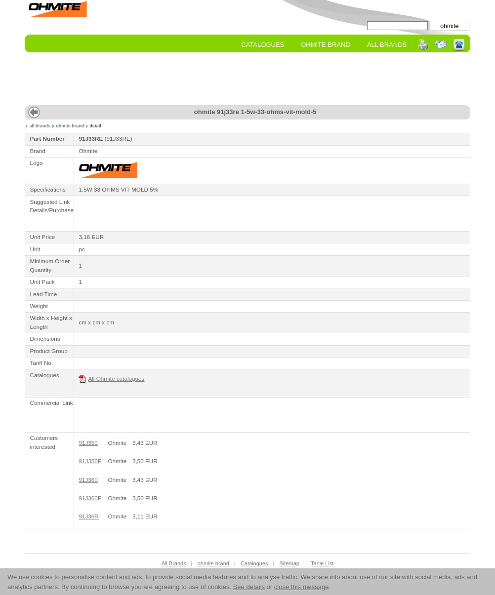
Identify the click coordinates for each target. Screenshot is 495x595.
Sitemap (289, 563)
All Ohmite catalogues (111, 379)
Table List (322, 563)
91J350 (88, 442)
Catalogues (262, 44)
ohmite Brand (325, 44)
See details (249, 587)
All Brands (387, 44)
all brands (40, 125)
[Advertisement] (247, 79)
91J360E (90, 498)
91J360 (88, 479)
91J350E (90, 461)
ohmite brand (70, 125)
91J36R (88, 516)
